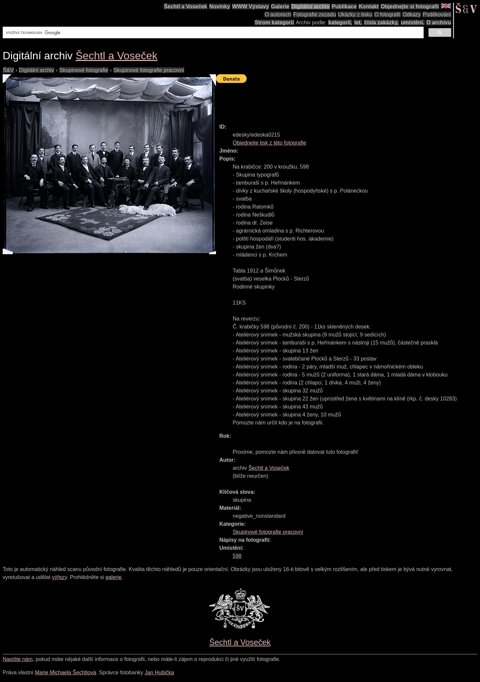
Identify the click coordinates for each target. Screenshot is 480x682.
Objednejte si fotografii (410, 6)
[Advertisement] (337, 100)
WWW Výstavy (250, 6)
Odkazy (412, 14)
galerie (113, 577)
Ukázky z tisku (355, 14)
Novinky (219, 6)
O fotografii (387, 14)
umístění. (412, 22)
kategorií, (340, 22)
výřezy (59, 577)
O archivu (438, 22)
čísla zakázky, (381, 22)
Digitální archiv (310, 6)
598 (237, 556)
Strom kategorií (274, 22)
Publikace (344, 6)
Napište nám (18, 659)
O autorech (278, 14)
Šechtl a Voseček (185, 6)
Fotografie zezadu (314, 14)
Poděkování (437, 14)
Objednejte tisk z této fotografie (269, 143)
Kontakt (369, 6)
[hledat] (212, 33)
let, (358, 22)
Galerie (280, 6)
